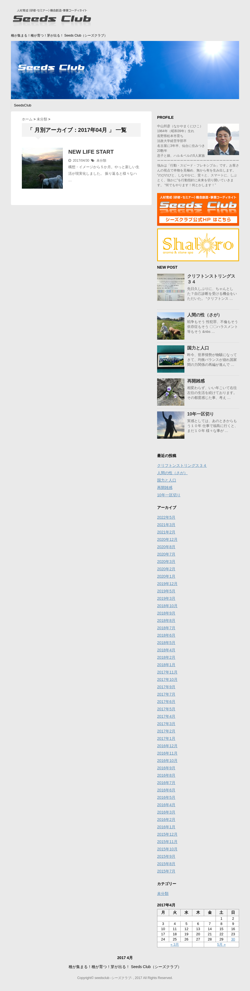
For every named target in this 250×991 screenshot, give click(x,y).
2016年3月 (166, 812)
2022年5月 (166, 517)
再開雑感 (196, 381)
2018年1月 (166, 665)
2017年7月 (166, 694)
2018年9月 (166, 613)
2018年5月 (166, 642)
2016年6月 (166, 790)
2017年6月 (166, 701)
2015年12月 (167, 834)
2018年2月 (166, 657)
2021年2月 (166, 532)
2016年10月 (167, 760)
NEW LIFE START (91, 152)
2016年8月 (166, 775)
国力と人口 (198, 348)
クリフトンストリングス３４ (182, 465)
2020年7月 (166, 554)
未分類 (101, 160)
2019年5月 (166, 591)
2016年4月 (166, 805)
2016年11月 (167, 753)
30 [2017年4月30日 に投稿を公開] (233, 939)
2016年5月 (166, 797)
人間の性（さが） (204, 315)
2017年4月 (166, 716)
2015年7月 (166, 871)
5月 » (221, 944)
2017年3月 (166, 724)
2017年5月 (166, 709)
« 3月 (174, 944)
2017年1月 (166, 738)
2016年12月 (167, 746)
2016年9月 (166, 768)
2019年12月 (167, 583)
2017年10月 (167, 679)
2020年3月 (166, 561)
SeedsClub (22, 105)
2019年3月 (166, 598)
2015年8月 (166, 864)
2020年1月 (166, 576)
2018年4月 (166, 650)
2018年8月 (166, 620)
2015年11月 (167, 841)
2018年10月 (167, 606)
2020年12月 (167, 539)
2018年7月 (166, 628)
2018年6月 (166, 635)
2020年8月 (166, 547)
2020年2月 (166, 569)
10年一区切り (200, 414)
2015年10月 (167, 849)
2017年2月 (166, 731)
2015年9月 (166, 856)
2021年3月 (166, 525)
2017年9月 (166, 687)
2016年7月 (166, 783)
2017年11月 (167, 672)
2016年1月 (166, 827)
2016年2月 (166, 819)
